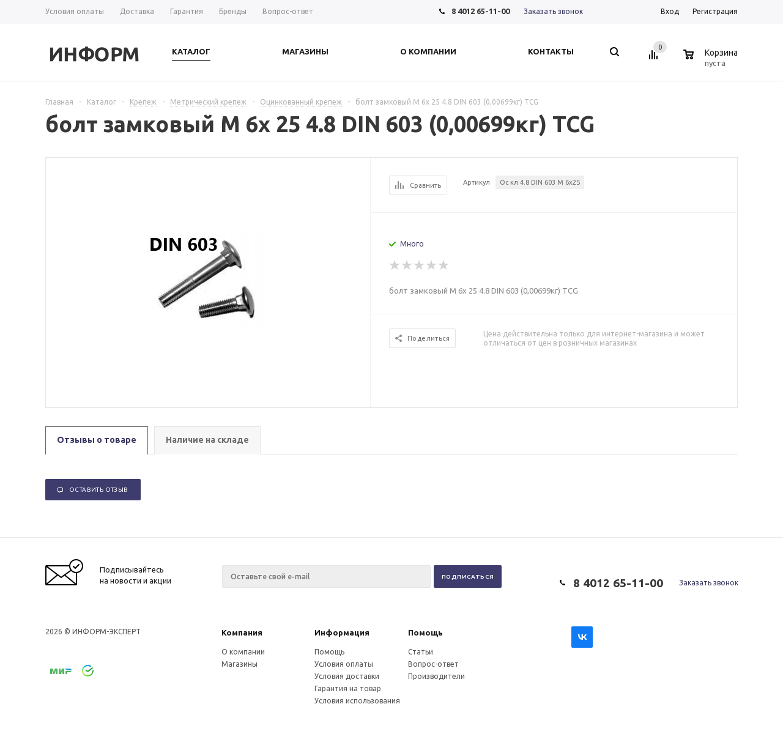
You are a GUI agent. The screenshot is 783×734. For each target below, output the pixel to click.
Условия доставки (346, 676)
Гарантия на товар (347, 688)
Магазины (239, 664)
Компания (241, 632)
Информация (341, 632)
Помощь (425, 632)
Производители (436, 676)
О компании (243, 652)
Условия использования (357, 701)
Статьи (420, 652)
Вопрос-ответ (433, 664)
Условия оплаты (343, 664)
